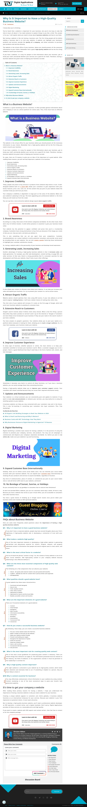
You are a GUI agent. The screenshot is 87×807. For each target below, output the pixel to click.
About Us (9, 9)
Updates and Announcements (17, 84)
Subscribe (56, 791)
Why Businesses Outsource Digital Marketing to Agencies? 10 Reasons (28, 422)
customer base (46, 473)
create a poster (39, 240)
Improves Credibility (15, 68)
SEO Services (70, 39)
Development (10, 24)
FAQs (6, 805)
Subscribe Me (49, 206)
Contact (61, 9)
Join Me (51, 330)
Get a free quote (77, 3)
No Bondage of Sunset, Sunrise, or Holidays (22, 92)
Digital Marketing (14, 87)
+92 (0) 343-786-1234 (63, 4)
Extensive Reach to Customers (18, 79)
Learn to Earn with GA (29, 206)
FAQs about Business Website (14, 95)
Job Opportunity (41, 9)
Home (6, 13)
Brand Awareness (14, 71)
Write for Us (30, 805)
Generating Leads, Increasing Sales (19, 73)
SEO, (5, 24)
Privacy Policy (12, 805)
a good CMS (24, 186)
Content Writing (71, 47)
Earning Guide (52, 9)
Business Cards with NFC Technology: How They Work (23, 419)
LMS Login (80, 9)
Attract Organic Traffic (15, 76)
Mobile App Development (73, 34)
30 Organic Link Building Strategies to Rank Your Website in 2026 (27, 413)
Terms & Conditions (21, 805)
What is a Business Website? (14, 65)
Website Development (72, 30)
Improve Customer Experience (18, 82)
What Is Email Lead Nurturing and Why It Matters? (22, 416)
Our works (31, 9)
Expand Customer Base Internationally (20, 90)
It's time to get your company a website (17, 98)
